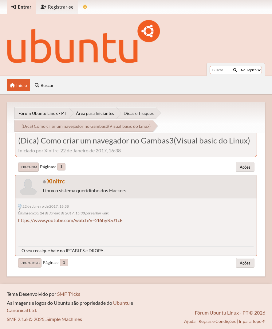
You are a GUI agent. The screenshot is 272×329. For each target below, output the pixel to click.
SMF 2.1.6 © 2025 (26, 319)
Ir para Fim (28, 167)
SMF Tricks (68, 294)
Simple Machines (64, 319)
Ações (245, 167)
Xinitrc (56, 181)
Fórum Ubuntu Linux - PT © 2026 (230, 312)
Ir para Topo (30, 263)
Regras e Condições (217, 321)
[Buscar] (235, 70)
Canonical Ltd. (22, 310)
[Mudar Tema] (85, 7)
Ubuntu (121, 303)
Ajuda (189, 321)
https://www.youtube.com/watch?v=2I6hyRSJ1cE (70, 220)
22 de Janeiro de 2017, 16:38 (45, 206)
